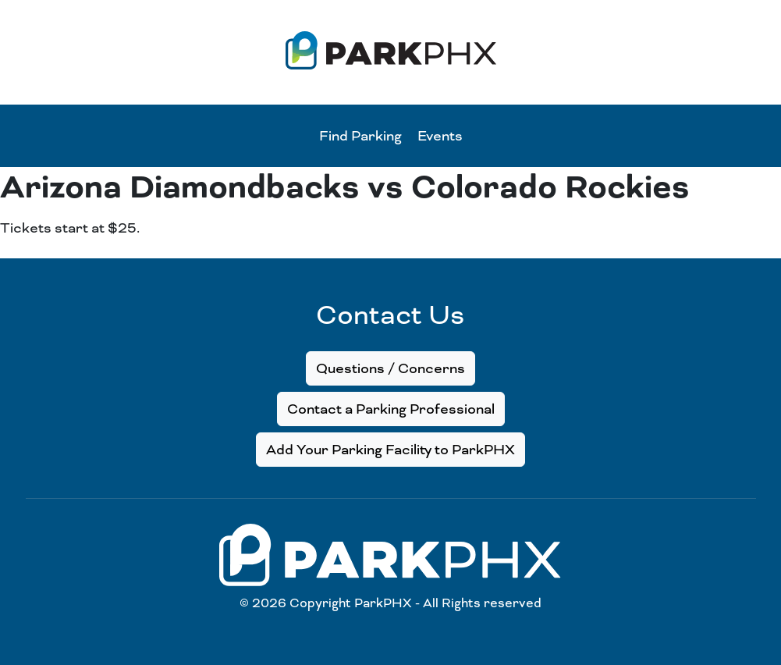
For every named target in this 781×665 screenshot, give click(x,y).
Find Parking (360, 135)
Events (440, 135)
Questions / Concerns (390, 368)
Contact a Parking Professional (391, 409)
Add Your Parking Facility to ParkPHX (390, 449)
